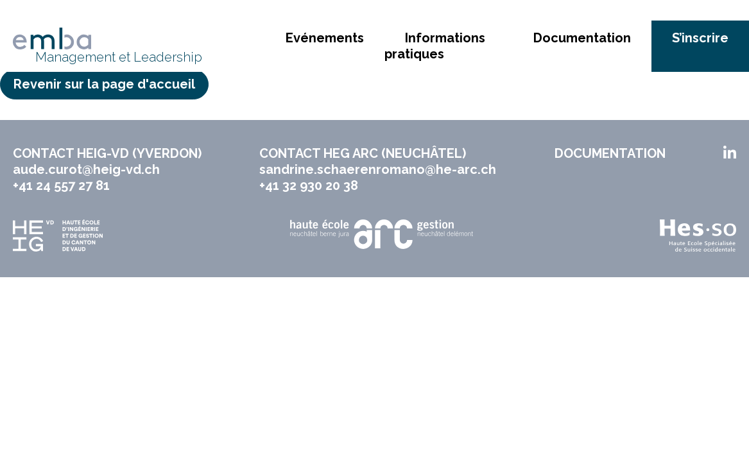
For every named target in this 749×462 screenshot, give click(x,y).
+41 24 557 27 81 (61, 185)
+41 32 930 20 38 (308, 185)
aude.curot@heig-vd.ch (86, 169)
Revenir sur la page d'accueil (104, 84)
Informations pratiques (434, 46)
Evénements (325, 38)
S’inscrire (700, 38)
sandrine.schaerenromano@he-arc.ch (377, 169)
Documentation (582, 38)
